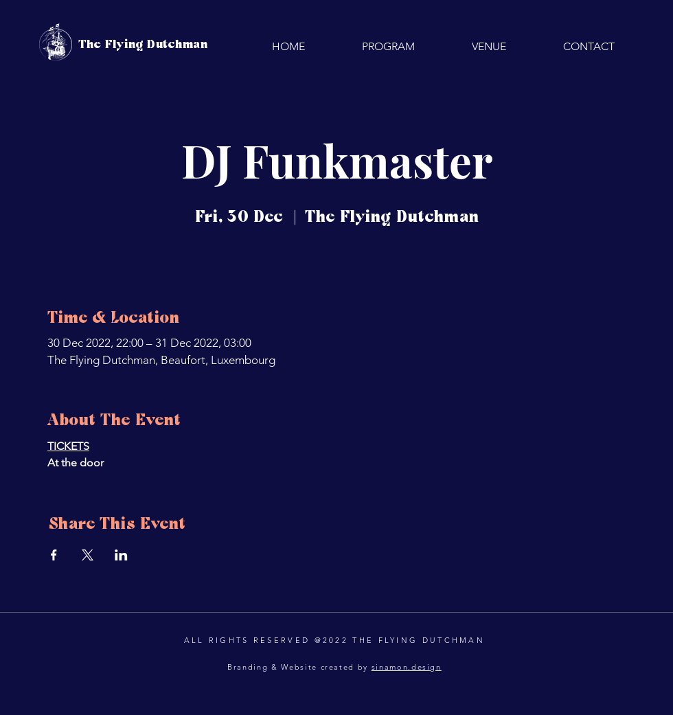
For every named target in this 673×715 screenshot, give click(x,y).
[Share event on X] (87, 554)
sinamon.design (407, 667)
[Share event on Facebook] (53, 554)
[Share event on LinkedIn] (121, 554)
